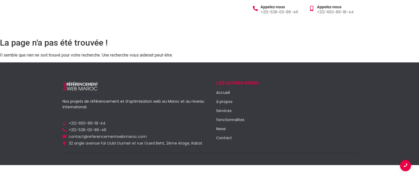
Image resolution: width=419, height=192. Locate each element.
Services (121, 26)
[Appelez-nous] (255, 9)
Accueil (69, 26)
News (221, 128)
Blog (142, 26)
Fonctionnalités (170, 26)
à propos (94, 26)
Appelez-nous (273, 7)
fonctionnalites (230, 119)
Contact (203, 26)
